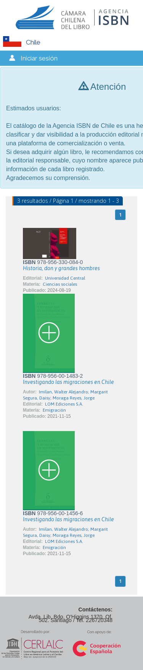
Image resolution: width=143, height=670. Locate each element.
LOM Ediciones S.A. (64, 404)
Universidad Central (65, 278)
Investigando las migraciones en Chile (68, 382)
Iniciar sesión (39, 58)
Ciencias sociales (60, 284)
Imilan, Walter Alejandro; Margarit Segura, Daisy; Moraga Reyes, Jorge (65, 395)
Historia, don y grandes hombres (61, 268)
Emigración (54, 410)
